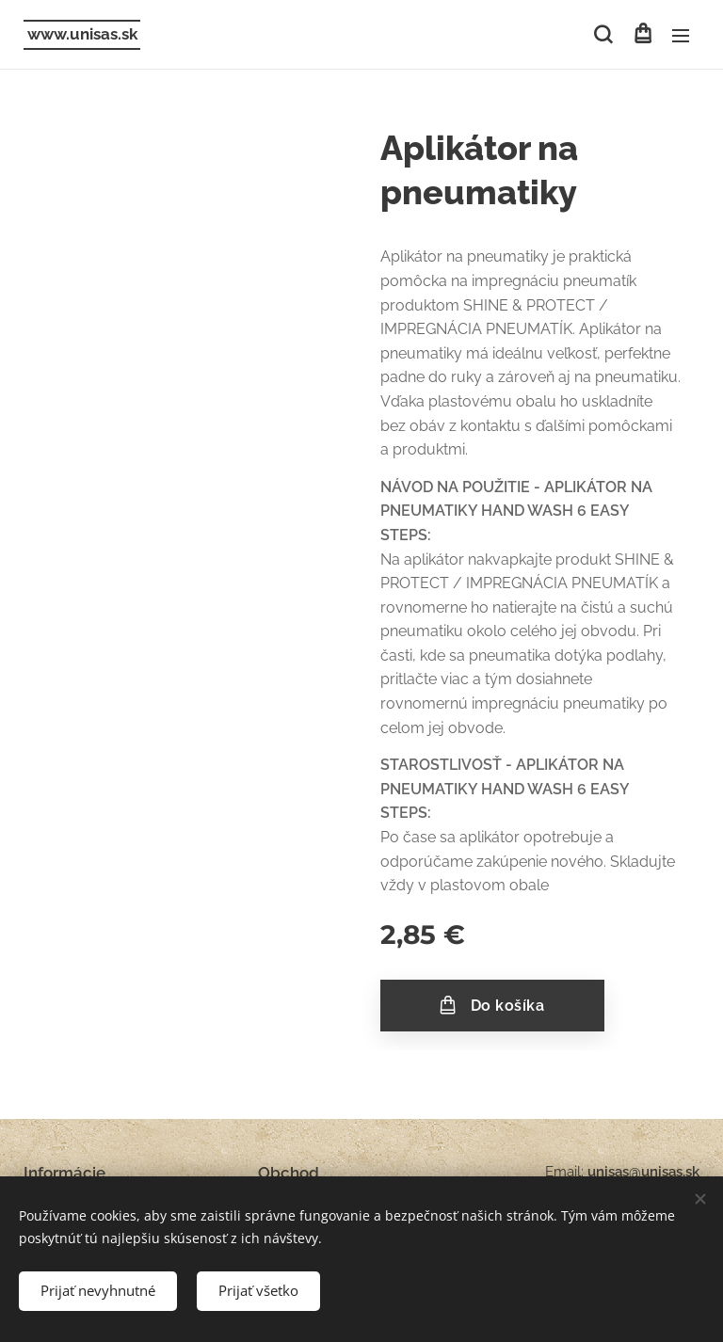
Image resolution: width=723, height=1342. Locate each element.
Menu (680, 36)
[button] (603, 34)
